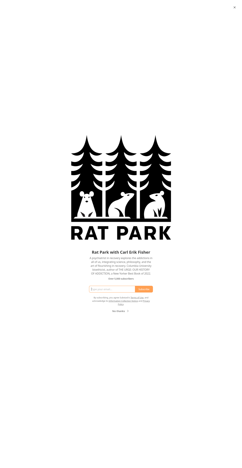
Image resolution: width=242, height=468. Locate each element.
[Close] (234, 7)
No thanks (121, 311)
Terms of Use (137, 297)
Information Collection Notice (123, 300)
